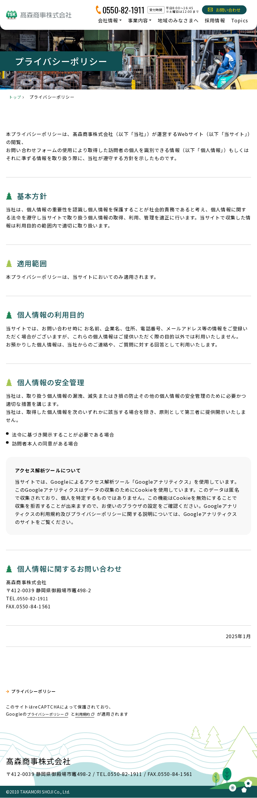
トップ (16, 97)
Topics (239, 20)
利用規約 (93, 714)
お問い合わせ (224, 10)
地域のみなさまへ (178, 20)
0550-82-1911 (123, 9)
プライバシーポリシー (37, 693)
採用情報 (215, 20)
